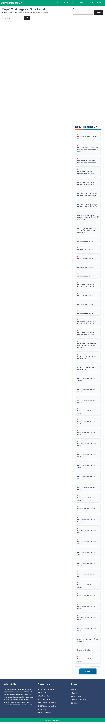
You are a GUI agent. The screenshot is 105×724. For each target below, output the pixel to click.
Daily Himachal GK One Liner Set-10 (86, 598)
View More (88, 673)
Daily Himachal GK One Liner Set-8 (86, 620)
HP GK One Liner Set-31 (85, 313)
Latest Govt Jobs (97, 3)
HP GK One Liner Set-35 (85, 267)
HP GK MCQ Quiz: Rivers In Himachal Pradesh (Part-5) (86, 173)
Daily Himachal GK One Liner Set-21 (86, 478)
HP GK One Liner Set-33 (85, 296)
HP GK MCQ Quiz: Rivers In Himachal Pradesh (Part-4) (86, 184)
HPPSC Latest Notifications (47, 704)
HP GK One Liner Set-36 (85, 259)
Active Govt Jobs (43, 698)
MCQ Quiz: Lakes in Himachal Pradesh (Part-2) (86, 358)
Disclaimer (74, 705)
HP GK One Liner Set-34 (85, 276)
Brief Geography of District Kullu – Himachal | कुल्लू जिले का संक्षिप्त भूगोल (88, 150)
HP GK (58, 3)
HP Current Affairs (70, 3)
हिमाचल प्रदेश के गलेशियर (84, 652)
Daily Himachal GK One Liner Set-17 (86, 522)
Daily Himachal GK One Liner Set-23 (86, 467)
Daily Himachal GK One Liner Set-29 (86, 391)
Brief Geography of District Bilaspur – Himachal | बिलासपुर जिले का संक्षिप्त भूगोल (86, 217)
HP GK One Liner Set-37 (85, 250)
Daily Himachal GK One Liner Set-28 (86, 402)
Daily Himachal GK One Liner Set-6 (86, 662)
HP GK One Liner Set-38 (85, 241)
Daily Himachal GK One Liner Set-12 (86, 576)
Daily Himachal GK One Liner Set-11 (86, 587)
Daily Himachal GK (11, 3)
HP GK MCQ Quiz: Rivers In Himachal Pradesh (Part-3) (86, 286)
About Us (74, 695)
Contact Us (75, 691)
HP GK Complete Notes (46, 691)
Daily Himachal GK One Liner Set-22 (86, 456)
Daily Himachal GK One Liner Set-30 (86, 380)
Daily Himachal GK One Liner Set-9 (86, 609)
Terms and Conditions (78, 701)
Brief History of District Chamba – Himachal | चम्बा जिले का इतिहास (88, 194)
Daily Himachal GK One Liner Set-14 (86, 555)
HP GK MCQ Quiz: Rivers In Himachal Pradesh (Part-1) (86, 334)
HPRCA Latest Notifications (47, 708)
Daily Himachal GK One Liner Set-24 (86, 446)
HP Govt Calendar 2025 (46, 714)
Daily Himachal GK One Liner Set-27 (86, 413)
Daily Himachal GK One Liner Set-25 (86, 435)
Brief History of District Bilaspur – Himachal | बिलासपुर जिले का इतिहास (88, 205)
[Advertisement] (88, 69)
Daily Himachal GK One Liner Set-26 (86, 424)
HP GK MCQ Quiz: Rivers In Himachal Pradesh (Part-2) (86, 323)
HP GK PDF (42, 711)
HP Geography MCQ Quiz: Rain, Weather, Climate (87, 138)
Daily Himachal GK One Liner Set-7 (86, 631)
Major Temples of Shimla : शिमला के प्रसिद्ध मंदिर (87, 642)
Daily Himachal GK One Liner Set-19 (86, 500)
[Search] (27, 18)
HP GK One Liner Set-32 (85, 305)
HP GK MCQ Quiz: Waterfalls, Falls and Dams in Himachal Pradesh (86, 346)
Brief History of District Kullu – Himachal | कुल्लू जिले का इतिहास (86, 162)
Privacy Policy (76, 698)
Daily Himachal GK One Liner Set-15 (86, 544)
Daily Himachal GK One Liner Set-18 (86, 511)
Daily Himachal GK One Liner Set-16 (86, 533)
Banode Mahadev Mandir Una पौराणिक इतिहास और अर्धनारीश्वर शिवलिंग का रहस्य (86, 230)
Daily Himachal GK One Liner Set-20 (86, 489)
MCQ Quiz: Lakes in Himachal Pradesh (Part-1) (86, 369)
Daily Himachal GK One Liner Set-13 (86, 566)
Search (75, 9)
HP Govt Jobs (84, 3)
